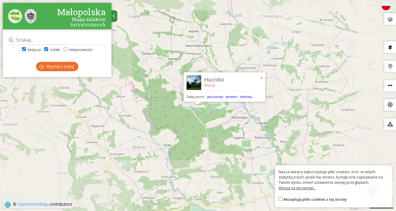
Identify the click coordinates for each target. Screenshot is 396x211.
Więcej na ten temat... (297, 187)
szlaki (52, 49)
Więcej (209, 85)
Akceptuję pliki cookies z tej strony (315, 199)
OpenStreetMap (33, 204)
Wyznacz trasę (56, 66)
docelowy (246, 97)
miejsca (31, 49)
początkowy (215, 97)
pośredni (232, 97)
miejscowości (78, 49)
